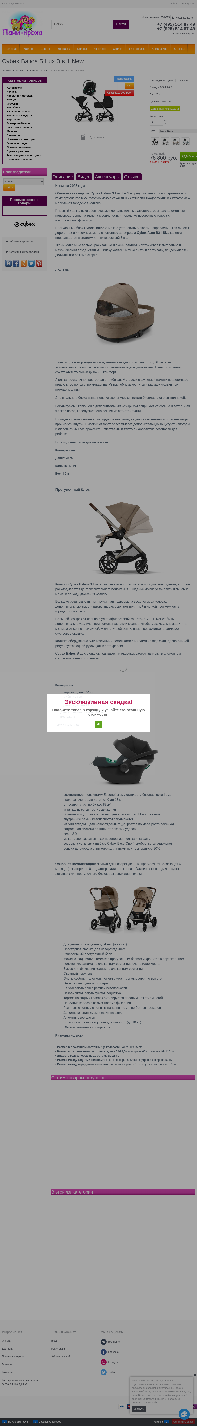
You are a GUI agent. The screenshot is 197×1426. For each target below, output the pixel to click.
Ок (98, 724)
